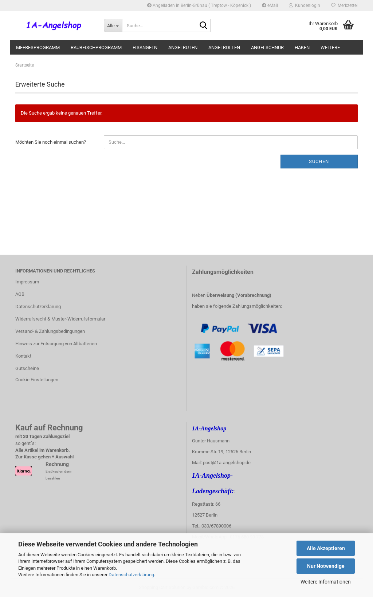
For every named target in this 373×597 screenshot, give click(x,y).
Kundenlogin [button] (304, 5)
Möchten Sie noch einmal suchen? (50, 142)
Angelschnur (267, 47)
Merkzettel (344, 5)
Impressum (27, 281)
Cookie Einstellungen (36, 379)
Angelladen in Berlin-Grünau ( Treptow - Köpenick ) (199, 5)
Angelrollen (224, 47)
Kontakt (23, 356)
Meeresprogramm (38, 47)
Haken (302, 47)
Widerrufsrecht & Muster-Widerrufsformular (60, 319)
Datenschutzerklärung (131, 574)
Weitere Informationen (326, 582)
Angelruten (182, 47)
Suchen (319, 161)
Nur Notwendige (326, 566)
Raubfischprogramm (96, 47)
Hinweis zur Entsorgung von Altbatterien (56, 343)
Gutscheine (27, 368)
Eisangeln (145, 47)
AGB (19, 294)
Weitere (330, 47)
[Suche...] (113, 25)
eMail (270, 5)
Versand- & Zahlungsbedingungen (50, 331)
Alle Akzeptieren (326, 548)
